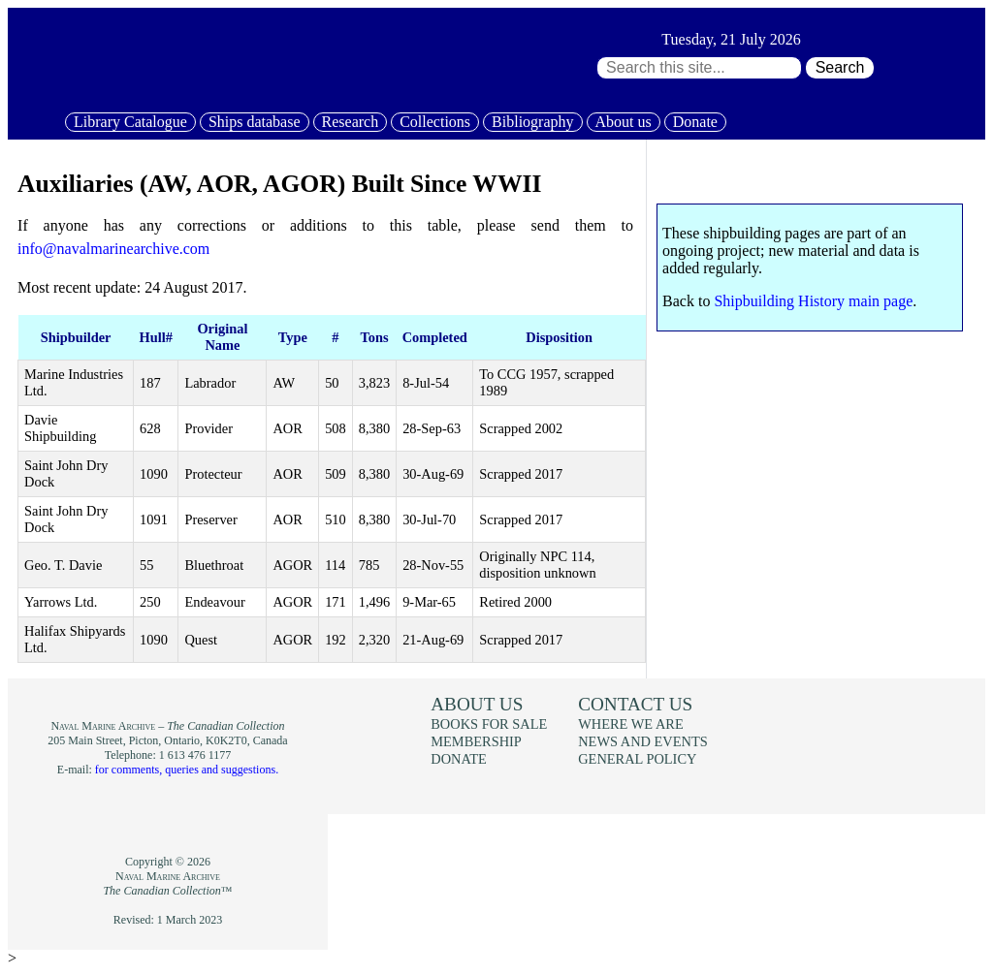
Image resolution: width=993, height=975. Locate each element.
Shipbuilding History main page (813, 301)
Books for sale (489, 724)
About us (623, 121)
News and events (643, 741)
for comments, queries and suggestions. (186, 769)
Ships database (254, 121)
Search (840, 67)
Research (350, 121)
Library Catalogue (130, 121)
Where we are (630, 724)
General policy (637, 759)
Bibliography (532, 121)
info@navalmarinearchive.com (113, 248)
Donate (695, 121)
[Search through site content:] (699, 67)
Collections (435, 121)
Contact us (635, 704)
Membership (476, 741)
